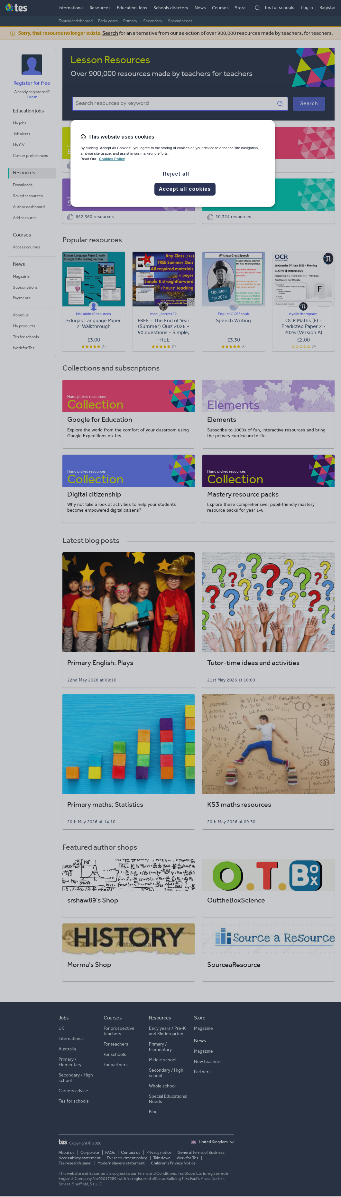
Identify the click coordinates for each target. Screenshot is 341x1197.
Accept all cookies (185, 189)
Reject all (176, 174)
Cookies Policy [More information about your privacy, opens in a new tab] (112, 159)
